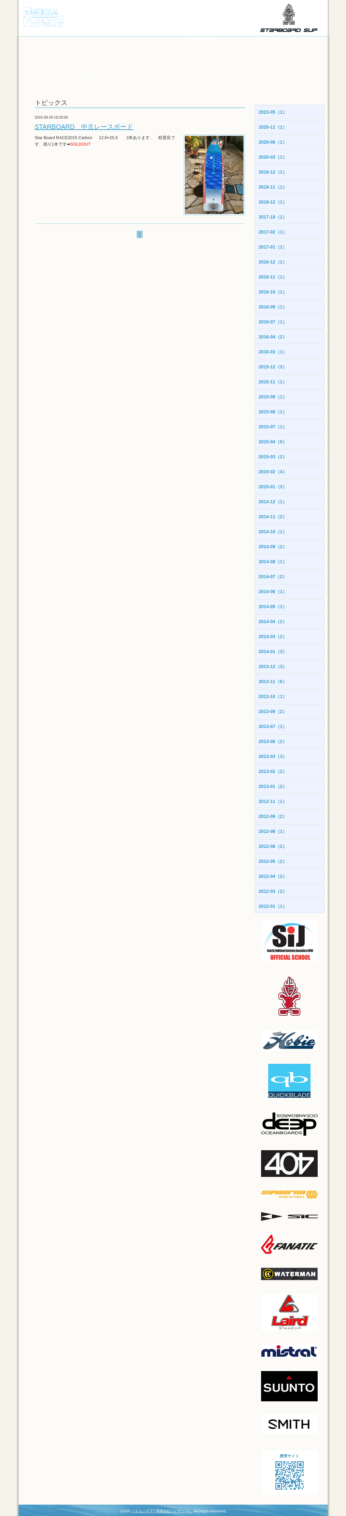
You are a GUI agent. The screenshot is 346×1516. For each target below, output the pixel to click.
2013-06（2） (273, 741)
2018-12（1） (273, 202)
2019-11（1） (273, 187)
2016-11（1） (273, 276)
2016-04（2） (273, 336)
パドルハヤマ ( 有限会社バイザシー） (161, 1511)
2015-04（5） (273, 441)
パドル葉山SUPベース (47, 77)
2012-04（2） (273, 876)
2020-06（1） (273, 142)
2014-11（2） (273, 516)
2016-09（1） (273, 306)
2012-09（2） (273, 816)
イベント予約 (251, 77)
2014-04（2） (273, 621)
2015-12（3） (273, 366)
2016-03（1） (273, 351)
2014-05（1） (273, 606)
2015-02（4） (273, 471)
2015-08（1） (273, 411)
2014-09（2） (273, 546)
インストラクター (272, 61)
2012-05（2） (273, 861)
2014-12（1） (273, 501)
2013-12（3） (273, 666)
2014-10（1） (273, 531)
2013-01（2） (273, 786)
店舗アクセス (91, 77)
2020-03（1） (273, 157)
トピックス (206, 45)
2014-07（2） (273, 576)
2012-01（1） (273, 906)
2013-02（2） (273, 771)
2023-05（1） (273, 112)
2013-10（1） (273, 696)
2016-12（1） (273, 262)
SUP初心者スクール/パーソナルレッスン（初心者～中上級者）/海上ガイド (118, 45)
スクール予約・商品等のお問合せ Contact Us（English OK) (171, 77)
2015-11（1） (273, 381)
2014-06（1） (273, 591)
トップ (33, 45)
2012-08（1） (273, 831)
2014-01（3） (273, 651)
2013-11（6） (273, 681)
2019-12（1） (273, 172)
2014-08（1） (273, 561)
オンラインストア (292, 77)
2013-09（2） (273, 711)
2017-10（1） (273, 217)
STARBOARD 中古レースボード (84, 126)
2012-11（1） (273, 801)
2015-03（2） (273, 456)
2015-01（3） (273, 486)
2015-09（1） (273, 396)
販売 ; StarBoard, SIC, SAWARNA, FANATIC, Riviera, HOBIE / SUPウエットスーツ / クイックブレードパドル (136, 61)
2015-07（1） (273, 426)
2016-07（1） (273, 321)
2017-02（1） (273, 232)
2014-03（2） (273, 636)
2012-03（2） (273, 891)
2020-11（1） (273, 127)
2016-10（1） (273, 291)
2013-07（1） (273, 726)
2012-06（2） (273, 846)
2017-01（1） (273, 247)
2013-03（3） (273, 756)
